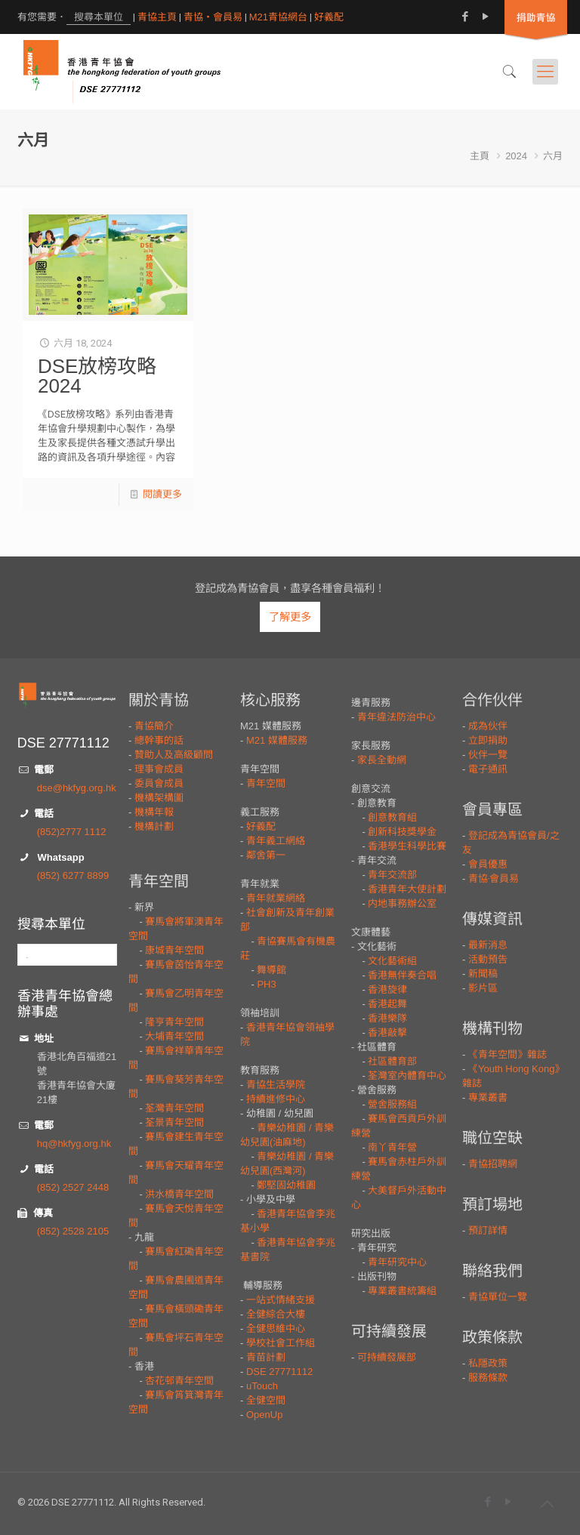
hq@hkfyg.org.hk (74, 1143)
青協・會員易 (213, 17)
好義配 (329, 17)
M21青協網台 (278, 17)
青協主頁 (157, 17)
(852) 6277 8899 (73, 875)
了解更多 (290, 617)
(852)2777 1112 (71, 831)
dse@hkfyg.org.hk (76, 788)
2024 (516, 156)
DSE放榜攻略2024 (97, 376)
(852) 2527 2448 (73, 1187)
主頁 (479, 156)
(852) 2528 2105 (73, 1231)
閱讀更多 (162, 494)
